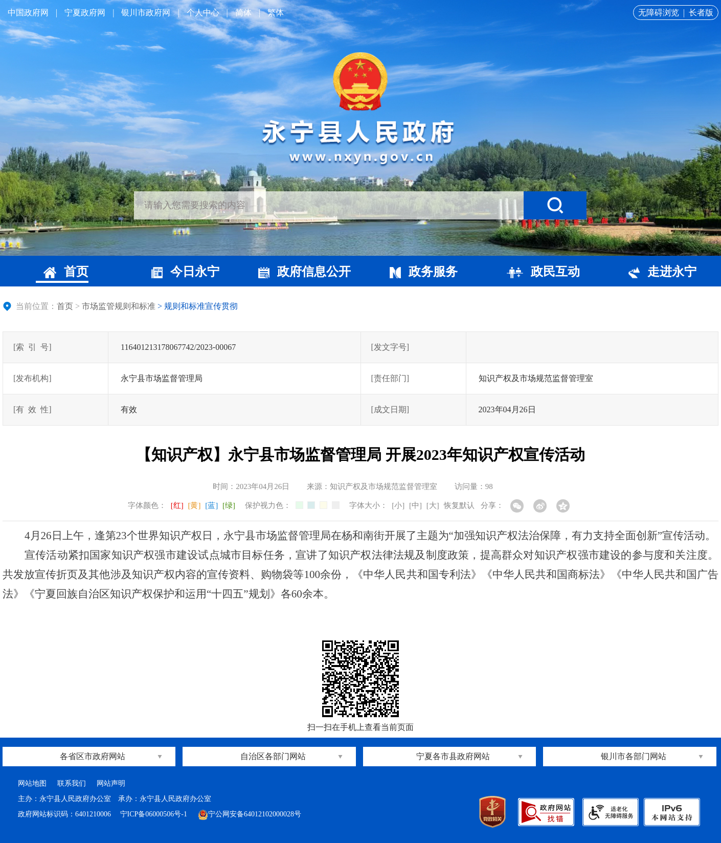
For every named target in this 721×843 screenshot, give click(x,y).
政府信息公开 (304, 271)
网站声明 (111, 783)
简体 (243, 12)
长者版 (701, 12)
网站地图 (32, 783)
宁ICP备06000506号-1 (154, 814)
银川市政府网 (145, 12)
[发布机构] (32, 378)
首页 (65, 271)
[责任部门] (390, 378)
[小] (398, 505)
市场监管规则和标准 (118, 306)
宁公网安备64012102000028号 (249, 814)
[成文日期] (390, 409)
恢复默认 (459, 505)
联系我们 (71, 783)
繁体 (275, 12)
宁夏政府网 (84, 12)
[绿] (228, 505)
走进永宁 (662, 271)
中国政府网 (28, 12)
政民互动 (543, 271)
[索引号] (32, 347)
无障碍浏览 (658, 12)
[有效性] (32, 409)
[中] (415, 505)
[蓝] (211, 505)
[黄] (194, 505)
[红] (177, 505)
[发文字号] (390, 347)
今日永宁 (185, 271)
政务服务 (424, 271)
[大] (432, 505)
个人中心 (203, 12)
